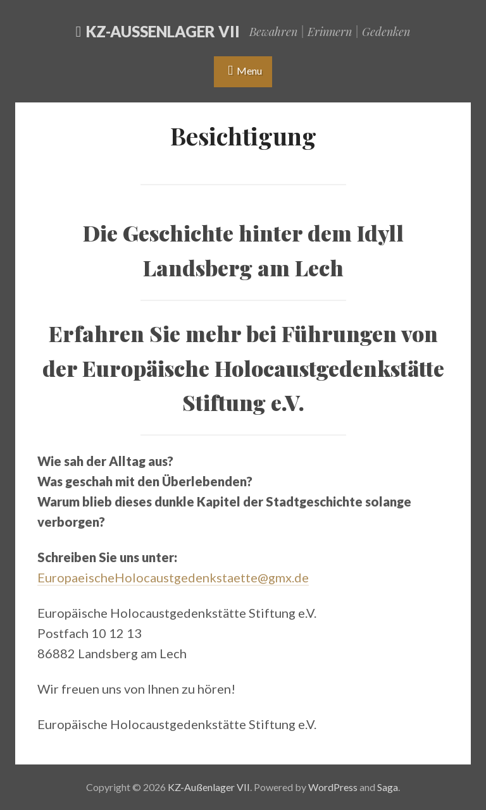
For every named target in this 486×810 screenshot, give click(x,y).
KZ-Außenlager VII (163, 31)
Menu (249, 70)
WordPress (333, 787)
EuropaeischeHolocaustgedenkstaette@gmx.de (173, 577)
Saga (387, 787)
